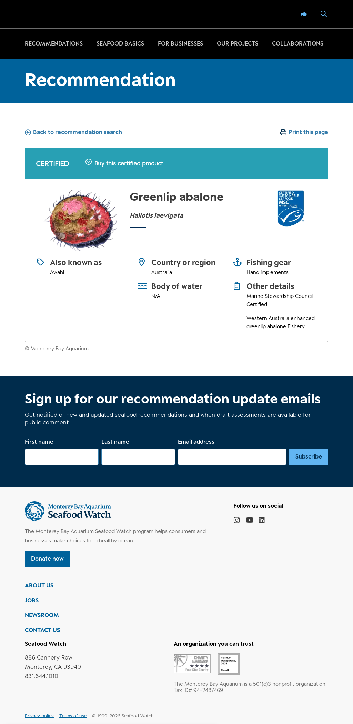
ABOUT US (39, 585)
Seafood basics (120, 43)
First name (39, 441)
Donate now (47, 558)
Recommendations (54, 43)
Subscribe (308, 456)
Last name (115, 441)
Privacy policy (39, 715)
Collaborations (297, 43)
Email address (196, 441)
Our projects (237, 43)
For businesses (180, 43)
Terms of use (73, 715)
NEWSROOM (42, 615)
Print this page (308, 132)
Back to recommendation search (77, 132)
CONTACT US (42, 629)
